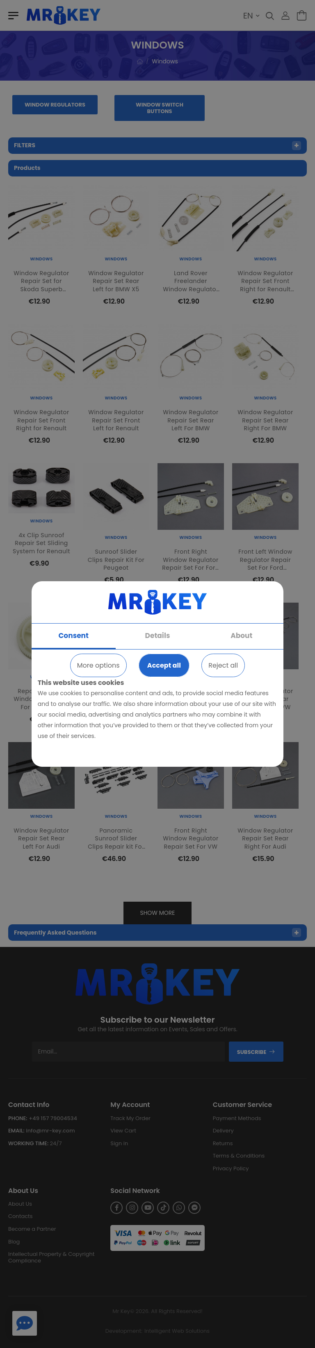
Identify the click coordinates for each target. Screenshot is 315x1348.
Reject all (223, 665)
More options (98, 665)
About (241, 635)
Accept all (164, 665)
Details (157, 635)
